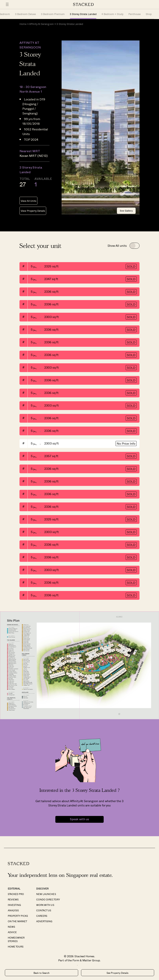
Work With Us (45, 905)
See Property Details (117, 973)
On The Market (17, 921)
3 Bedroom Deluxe (25, 14)
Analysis (13, 910)
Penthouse (134, 14)
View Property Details (33, 211)
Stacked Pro (16, 894)
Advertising (44, 921)
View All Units (28, 201)
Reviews (13, 899)
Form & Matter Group (86, 960)
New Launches (46, 894)
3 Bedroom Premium (53, 14)
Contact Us (43, 910)
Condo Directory (48, 899)
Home (22, 24)
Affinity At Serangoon (41, 24)
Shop (149, 14)
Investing (14, 905)
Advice (12, 932)
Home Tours (15, 946)
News (11, 926)
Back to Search (41, 973)
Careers (41, 916)
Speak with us (79, 819)
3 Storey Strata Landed (83, 14)
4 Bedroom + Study (112, 14)
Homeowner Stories (16, 939)
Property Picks (18, 916)
